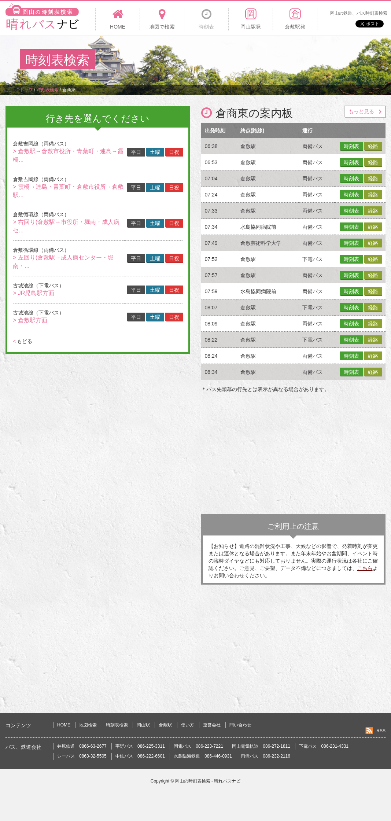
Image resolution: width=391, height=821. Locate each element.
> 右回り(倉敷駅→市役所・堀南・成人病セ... (66, 226)
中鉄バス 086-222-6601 (140, 756)
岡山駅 (143, 725)
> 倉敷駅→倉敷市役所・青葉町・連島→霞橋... (68, 155)
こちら (365, 568)
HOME (63, 725)
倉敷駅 (165, 725)
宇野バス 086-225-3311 (140, 746)
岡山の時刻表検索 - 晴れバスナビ (208, 781)
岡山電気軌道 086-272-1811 (261, 746)
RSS (381, 730)
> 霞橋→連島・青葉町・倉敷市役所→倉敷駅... (68, 191)
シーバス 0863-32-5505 (82, 756)
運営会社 (212, 725)
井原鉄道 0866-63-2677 (82, 746)
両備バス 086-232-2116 (265, 756)
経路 (373, 146)
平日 (136, 152)
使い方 (187, 725)
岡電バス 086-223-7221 (198, 746)
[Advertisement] (237, 60)
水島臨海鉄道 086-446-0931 (203, 756)
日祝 (174, 152)
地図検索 (88, 725)
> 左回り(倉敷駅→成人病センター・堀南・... (63, 261)
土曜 (155, 152)
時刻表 (351, 146)
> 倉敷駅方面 (30, 320)
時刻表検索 (117, 725)
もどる (22, 341)
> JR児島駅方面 (33, 293)
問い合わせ (240, 725)
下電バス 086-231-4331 (323, 746)
